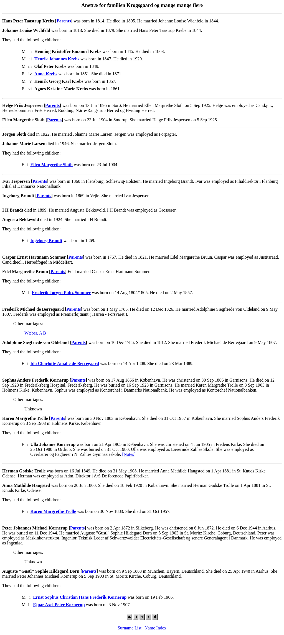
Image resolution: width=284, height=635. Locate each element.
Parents (64, 21)
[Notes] (128, 454)
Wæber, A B (35, 333)
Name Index (155, 628)
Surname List (129, 628)
